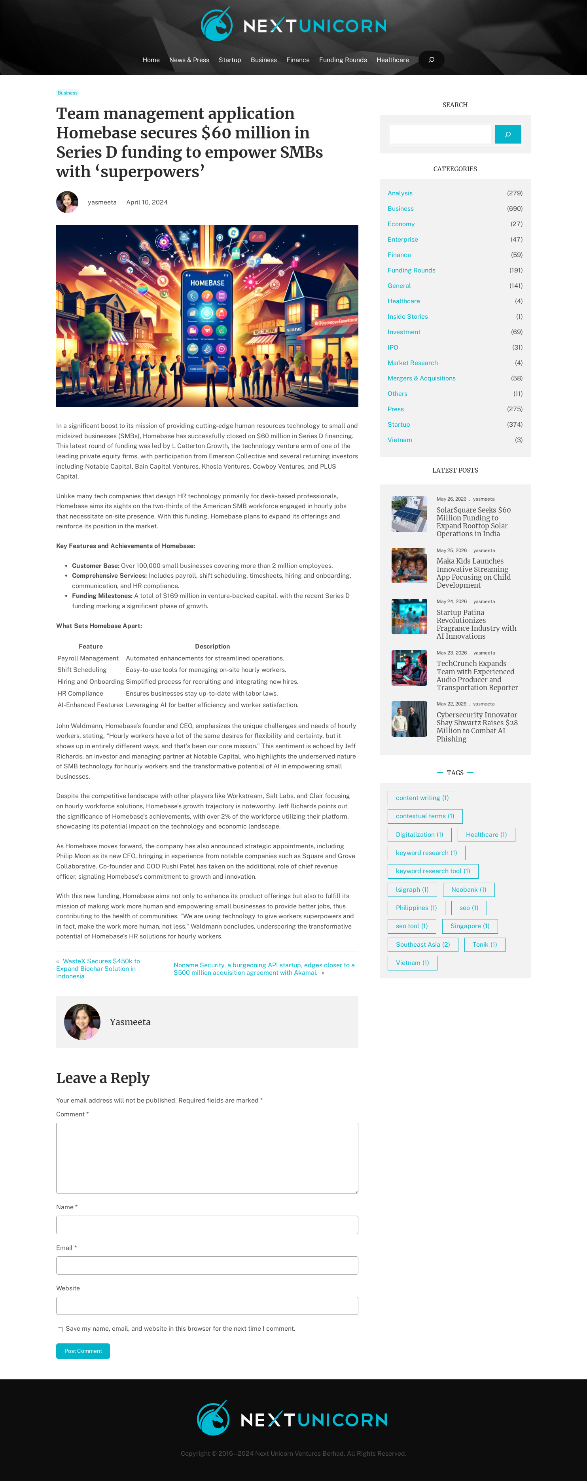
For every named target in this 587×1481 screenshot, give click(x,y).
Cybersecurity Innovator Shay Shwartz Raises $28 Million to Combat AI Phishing (477, 727)
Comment (72, 1114)
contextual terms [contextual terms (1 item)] (425, 816)
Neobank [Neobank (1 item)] (469, 889)
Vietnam (400, 440)
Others (397, 393)
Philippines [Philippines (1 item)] (416, 908)
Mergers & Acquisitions (422, 378)
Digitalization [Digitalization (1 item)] (419, 834)
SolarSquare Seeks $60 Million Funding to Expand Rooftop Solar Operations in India (474, 522)
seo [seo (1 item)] (469, 908)
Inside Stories (408, 316)
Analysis (400, 193)
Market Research (413, 363)
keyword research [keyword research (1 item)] (426, 853)
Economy (401, 224)
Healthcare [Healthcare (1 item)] (486, 834)
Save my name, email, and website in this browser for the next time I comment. (180, 1328)
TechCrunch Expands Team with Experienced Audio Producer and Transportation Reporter (477, 676)
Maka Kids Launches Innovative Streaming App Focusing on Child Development (474, 573)
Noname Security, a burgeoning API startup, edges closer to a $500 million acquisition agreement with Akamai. (264, 968)
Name (67, 1207)
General (399, 285)
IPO (393, 347)
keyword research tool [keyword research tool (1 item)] (433, 871)
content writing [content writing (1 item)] (422, 798)
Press (396, 409)
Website (68, 1288)
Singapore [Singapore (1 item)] (470, 926)
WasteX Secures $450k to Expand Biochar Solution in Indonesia (98, 968)
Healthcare (404, 301)
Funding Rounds (412, 270)
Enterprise (403, 239)
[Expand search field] (431, 60)
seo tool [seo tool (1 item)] (412, 926)
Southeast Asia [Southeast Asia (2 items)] (423, 944)
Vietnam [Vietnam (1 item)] (412, 963)
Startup (399, 424)
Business (68, 93)
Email (66, 1248)
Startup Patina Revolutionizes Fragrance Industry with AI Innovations (477, 625)
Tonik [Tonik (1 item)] (485, 944)
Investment (404, 332)
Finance (399, 255)
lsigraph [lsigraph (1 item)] (412, 889)
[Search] (508, 134)
